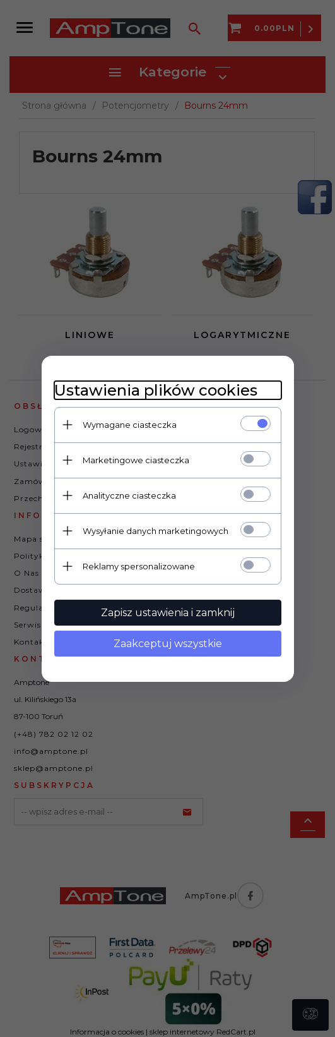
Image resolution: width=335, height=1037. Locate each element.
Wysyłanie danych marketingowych (155, 531)
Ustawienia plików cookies (155, 390)
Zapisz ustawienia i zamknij (168, 613)
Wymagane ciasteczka (130, 425)
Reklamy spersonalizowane (139, 566)
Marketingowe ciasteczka (136, 460)
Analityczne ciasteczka (129, 495)
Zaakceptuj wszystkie (168, 644)
